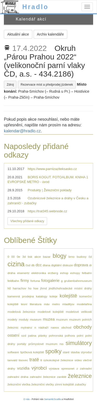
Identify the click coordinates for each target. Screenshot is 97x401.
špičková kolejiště (32, 352)
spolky (53, 351)
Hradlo (35, 6)
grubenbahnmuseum (78, 280)
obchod (66, 327)
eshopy (75, 273)
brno (71, 256)
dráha (11, 273)
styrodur (86, 352)
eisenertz (23, 273)
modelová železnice (21, 311)
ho (30, 288)
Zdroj (10, 84)
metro (56, 304)
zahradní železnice (42, 376)
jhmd (43, 288)
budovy (81, 256)
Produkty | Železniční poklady (50, 190)
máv (47, 304)
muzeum (62, 319)
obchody (82, 327)
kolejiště (68, 295)
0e (18, 256)
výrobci (39, 368)
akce (37, 256)
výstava (54, 368)
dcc (39, 265)
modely (12, 319)
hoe (36, 288)
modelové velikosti (79, 311)
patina (32, 335)
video (78, 360)
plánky (42, 335)
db (33, 265)
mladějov (68, 304)
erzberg (53, 273)
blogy (59, 256)
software (13, 352)
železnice (80, 376)
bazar (46, 256)
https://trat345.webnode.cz (47, 211)
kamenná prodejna (21, 296)
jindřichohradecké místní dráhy (70, 288)
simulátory (79, 343)
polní (80, 335)
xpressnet (67, 368)
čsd (28, 265)
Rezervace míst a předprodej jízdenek (47, 84)
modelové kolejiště (51, 311)
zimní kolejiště (64, 384)
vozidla (23, 368)
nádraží (43, 327)
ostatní (13, 335)
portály (21, 343)
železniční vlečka (19, 384)
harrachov (19, 288)
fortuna (35, 280)
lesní (24, 304)
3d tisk (27, 256)
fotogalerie (50, 280)
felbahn (87, 273)
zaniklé (61, 376)
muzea (49, 319)
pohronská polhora (62, 335)
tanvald (12, 360)
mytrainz (26, 327)
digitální (56, 265)
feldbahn (13, 280)
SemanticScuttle (52, 399)
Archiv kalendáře (50, 34)
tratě (34, 359)
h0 (9, 288)
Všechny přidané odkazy (27, 221)
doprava (81, 265)
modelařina (84, 304)
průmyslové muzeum (42, 343)
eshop (64, 273)
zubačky (80, 384)
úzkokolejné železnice (58, 360)
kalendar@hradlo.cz (22, 131)
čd (90, 256)
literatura (35, 304)
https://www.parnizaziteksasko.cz (52, 169)
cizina (16, 264)
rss (61, 343)
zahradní (86, 368)
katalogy (41, 296)
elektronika (38, 273)
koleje (53, 296)
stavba (75, 352)
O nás (26, 399)
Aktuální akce (18, 34)
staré (66, 352)
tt (41, 360)
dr (90, 265)
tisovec (23, 360)
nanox (55, 327)
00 (13, 256)
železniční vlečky (42, 384)
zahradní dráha (18, 376)
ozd (23, 335)
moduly (23, 319)
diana (46, 265)
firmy (24, 280)
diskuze (68, 265)
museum (35, 319)
